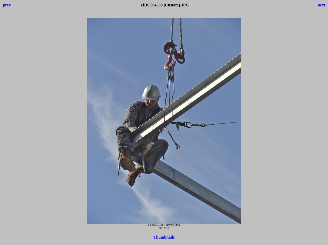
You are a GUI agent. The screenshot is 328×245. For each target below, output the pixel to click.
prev (7, 5)
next (321, 5)
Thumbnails (164, 237)
